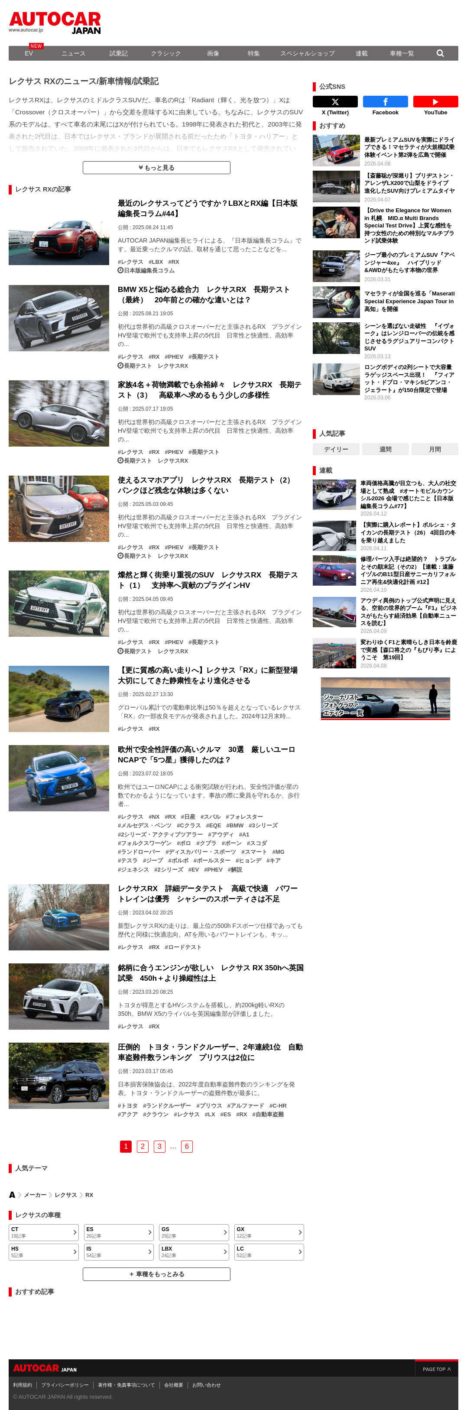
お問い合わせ (206, 1384)
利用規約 (22, 1384)
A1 (246, 835)
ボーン (233, 843)
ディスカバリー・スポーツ (202, 852)
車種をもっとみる (160, 1274)
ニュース (74, 53)
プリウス (211, 1106)
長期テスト (205, 357)
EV (29, 53)
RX (175, 262)
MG (280, 852)
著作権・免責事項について (126, 1384)
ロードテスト (185, 947)
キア (275, 861)
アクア (129, 1115)
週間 (385, 449)
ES (227, 1115)
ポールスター (213, 861)
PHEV (175, 357)
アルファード (247, 1106)
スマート (256, 852)
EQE (215, 826)
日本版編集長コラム (149, 271)
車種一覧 (402, 53)
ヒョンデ (250, 861)
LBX (157, 262)
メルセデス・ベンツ (146, 826)
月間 (435, 449)
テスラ (129, 861)
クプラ (208, 843)
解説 (236, 870)
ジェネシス (135, 870)
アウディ (222, 835)
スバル (212, 817)
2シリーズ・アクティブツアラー (162, 835)
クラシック (166, 53)
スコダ (258, 843)
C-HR (279, 1106)
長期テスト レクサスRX (156, 366)
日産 (189, 817)
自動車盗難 (270, 1115)
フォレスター (246, 817)
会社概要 (173, 1384)
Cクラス (190, 826)
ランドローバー (140, 852)
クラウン (157, 1115)
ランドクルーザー (168, 1106)
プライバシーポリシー (65, 1384)
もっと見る (159, 167)
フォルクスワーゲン (146, 843)
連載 (362, 53)
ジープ (154, 861)
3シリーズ (265, 826)
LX (211, 1115)
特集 (254, 53)
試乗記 (119, 53)
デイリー (336, 449)
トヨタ (129, 1106)
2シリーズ (170, 870)
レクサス (132, 262)
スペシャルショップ (307, 53)
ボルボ (180, 861)
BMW (237, 826)
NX (155, 817)
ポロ (185, 843)
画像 (213, 53)
